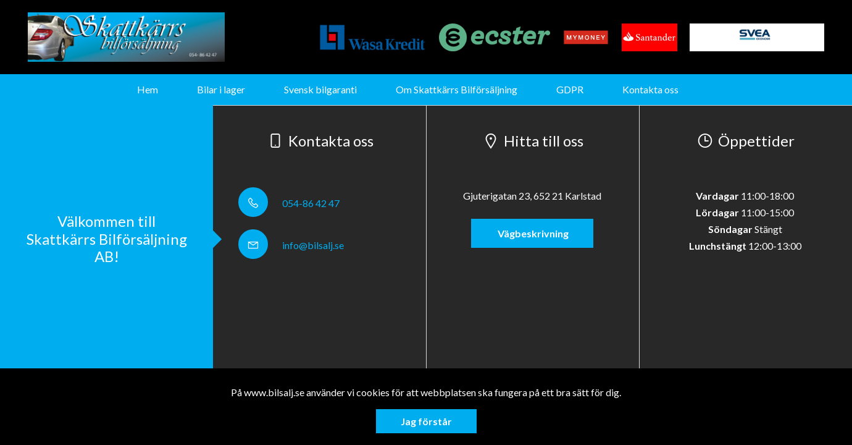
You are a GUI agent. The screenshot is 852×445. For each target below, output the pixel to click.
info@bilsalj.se (291, 245)
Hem (147, 89)
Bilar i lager (221, 89)
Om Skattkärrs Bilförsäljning (456, 89)
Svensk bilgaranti (320, 89)
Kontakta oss (650, 89)
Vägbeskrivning (532, 233)
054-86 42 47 (289, 203)
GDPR (569, 89)
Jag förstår (426, 421)
